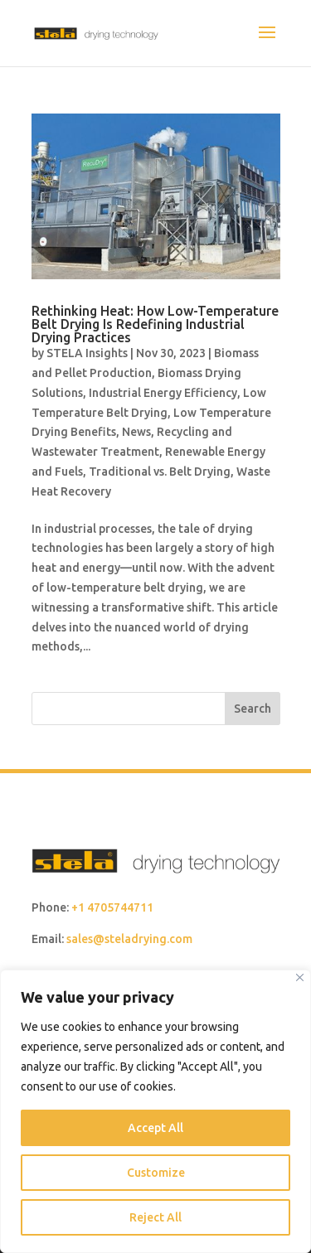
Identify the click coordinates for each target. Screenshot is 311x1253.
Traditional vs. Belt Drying (160, 471)
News (136, 431)
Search (252, 708)
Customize (156, 1172)
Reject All (155, 1217)
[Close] (300, 977)
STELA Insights (87, 353)
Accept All (155, 1127)
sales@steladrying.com (129, 939)
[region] (155, 1111)
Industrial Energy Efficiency (163, 392)
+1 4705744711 (112, 907)
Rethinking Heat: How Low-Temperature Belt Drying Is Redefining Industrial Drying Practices (155, 324)
